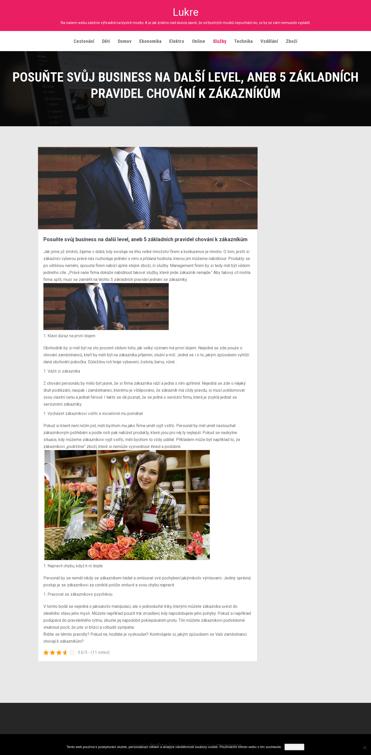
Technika (243, 40)
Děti (106, 40)
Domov (125, 40)
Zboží (291, 40)
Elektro (176, 40)
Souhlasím (294, 747)
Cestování (84, 40)
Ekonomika (150, 40)
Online (198, 40)
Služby (219, 40)
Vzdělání (269, 40)
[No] (364, 747)
